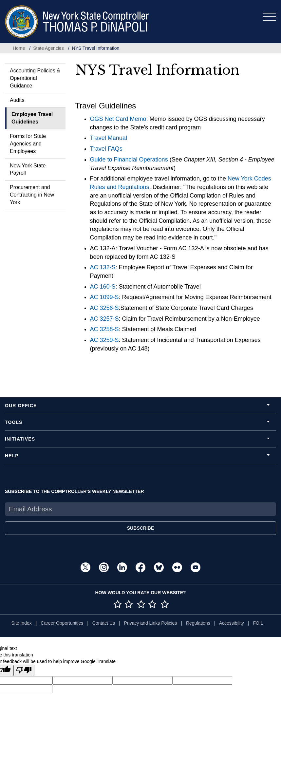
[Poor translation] (23, 670)
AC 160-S (103, 286)
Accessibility (231, 623)
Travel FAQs (106, 148)
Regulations (198, 623)
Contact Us (103, 623)
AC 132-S (103, 267)
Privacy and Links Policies (150, 623)
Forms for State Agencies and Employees (28, 143)
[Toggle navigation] (269, 16)
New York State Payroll (28, 169)
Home (19, 48)
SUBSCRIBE (140, 528)
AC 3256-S (104, 308)
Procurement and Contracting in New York (32, 194)
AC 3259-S (104, 340)
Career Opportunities (62, 623)
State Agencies (48, 48)
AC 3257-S (104, 318)
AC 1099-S (104, 297)
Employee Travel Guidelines (32, 117)
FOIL (258, 623)
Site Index (21, 623)
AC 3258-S (104, 329)
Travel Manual (108, 138)
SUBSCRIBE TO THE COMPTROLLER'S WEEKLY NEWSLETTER (74, 491)
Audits (17, 100)
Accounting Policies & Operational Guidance (35, 78)
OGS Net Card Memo (118, 119)
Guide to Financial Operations (129, 159)
